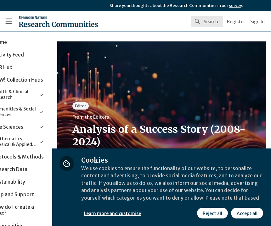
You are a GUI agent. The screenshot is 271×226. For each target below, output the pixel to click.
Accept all (247, 213)
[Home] (46, 21)
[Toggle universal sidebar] (9, 21)
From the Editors (119, 117)
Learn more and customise (140, 213)
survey (235, 5)
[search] (207, 21)
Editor (109, 106)
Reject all (212, 213)
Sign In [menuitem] (257, 21)
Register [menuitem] (236, 21)
